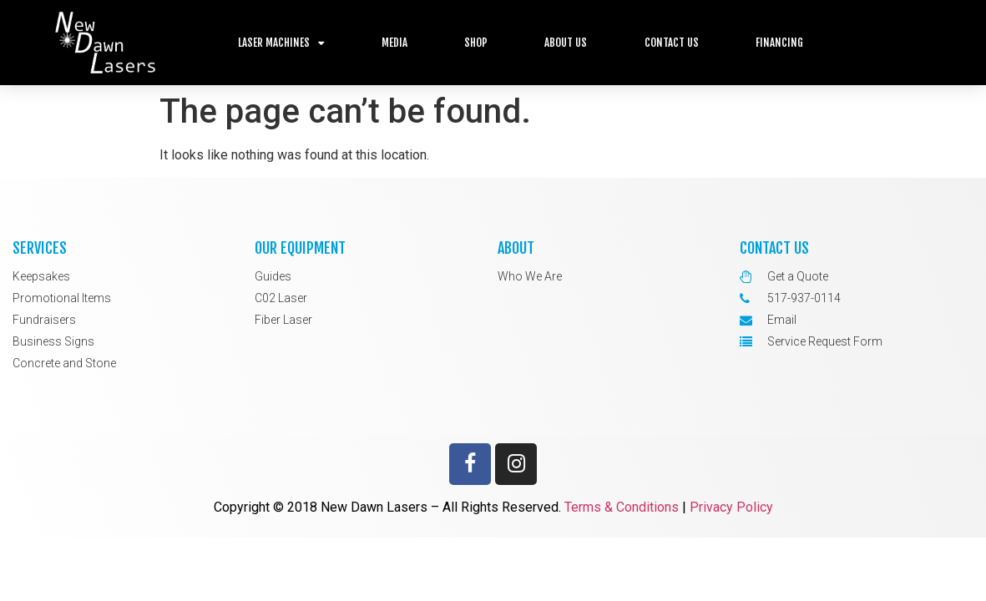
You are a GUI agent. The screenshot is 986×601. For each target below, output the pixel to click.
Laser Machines (281, 43)
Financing (779, 42)
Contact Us (672, 42)
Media (394, 42)
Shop (476, 42)
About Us (565, 42)
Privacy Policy (731, 507)
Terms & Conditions (621, 507)
